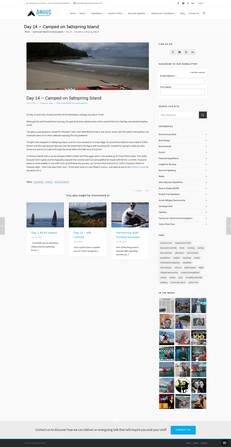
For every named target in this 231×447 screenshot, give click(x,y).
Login (201, 3)
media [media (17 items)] (197, 257)
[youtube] (183, 3)
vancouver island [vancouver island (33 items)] (178, 282)
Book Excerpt (165, 146)
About (195, 443)
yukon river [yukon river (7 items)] (193, 282)
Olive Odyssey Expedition (171, 182)
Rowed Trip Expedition (169, 194)
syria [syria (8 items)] (180, 277)
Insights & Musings (167, 164)
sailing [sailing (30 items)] (172, 277)
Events (162, 152)
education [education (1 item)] (179, 252)
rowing (49, 182)
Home (27, 31)
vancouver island (61, 182)
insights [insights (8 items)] (176, 257)
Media (161, 176)
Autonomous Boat (167, 134)
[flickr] (193, 3)
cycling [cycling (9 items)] (201, 247)
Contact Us (183, 429)
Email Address (168, 75)
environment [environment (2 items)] (192, 252)
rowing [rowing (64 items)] (163, 277)
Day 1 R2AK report (44, 232)
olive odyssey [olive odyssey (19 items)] (165, 267)
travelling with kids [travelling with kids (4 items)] (194, 277)
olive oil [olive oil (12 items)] (178, 267)
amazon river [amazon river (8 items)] (166, 243)
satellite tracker (138, 167)
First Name (165, 87)
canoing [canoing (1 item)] (190, 247)
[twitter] (188, 3)
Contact (204, 443)
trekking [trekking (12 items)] (163, 282)
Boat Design (164, 140)
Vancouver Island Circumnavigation (48, 31)
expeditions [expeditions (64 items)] (165, 257)
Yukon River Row (167, 224)
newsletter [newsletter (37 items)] (187, 262)
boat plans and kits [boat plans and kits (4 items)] (168, 247)
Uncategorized (165, 206)
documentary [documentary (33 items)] (166, 252)
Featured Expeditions (169, 158)
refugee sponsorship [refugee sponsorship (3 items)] (169, 272)
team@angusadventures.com (88, 3)
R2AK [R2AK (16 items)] (201, 267)
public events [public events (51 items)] (190, 267)
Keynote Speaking (167, 170)
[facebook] (178, 3)
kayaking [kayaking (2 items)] (187, 257)
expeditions (38, 182)
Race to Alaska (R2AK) (169, 188)
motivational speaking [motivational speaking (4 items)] (170, 262)
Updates (163, 212)
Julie (51, 103)
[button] (203, 114)
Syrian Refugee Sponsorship (172, 200)
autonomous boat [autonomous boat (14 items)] (183, 243)
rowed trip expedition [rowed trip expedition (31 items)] (190, 272)
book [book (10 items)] (182, 247)
